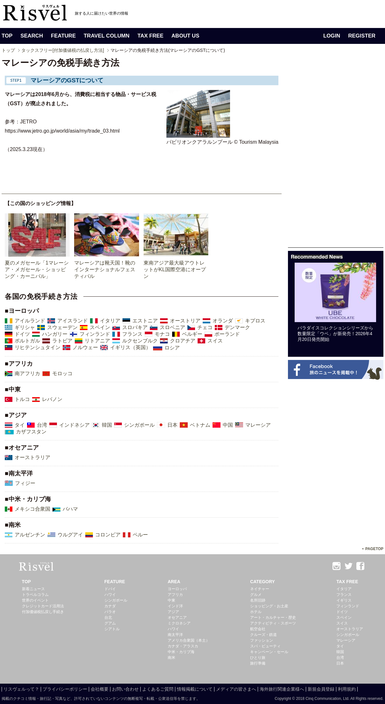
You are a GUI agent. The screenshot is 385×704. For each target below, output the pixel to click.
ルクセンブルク (140, 340)
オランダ (223, 320)
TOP (7, 36)
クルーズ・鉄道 (263, 634)
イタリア (110, 320)
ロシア (172, 347)
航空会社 (257, 629)
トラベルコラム (35, 594)
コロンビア (108, 534)
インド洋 (175, 606)
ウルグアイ (70, 534)
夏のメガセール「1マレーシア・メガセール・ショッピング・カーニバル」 (37, 269)
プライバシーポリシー (65, 689)
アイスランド (72, 320)
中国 (228, 425)
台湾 (42, 425)
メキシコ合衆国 (32, 509)
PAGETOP (374, 549)
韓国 (107, 425)
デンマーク (237, 327)
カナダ (110, 606)
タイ (20, 425)
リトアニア (97, 340)
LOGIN (331, 36)
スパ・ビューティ (265, 646)
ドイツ (22, 334)
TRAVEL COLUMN (107, 36)
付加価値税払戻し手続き (43, 612)
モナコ (162, 334)
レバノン (52, 399)
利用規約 (347, 689)
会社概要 (99, 689)
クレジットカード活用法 (43, 606)
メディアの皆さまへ (236, 689)
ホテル (256, 612)
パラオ (110, 612)
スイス (215, 340)
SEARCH (31, 36)
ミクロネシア (179, 623)
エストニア (145, 320)
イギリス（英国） (130, 347)
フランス (132, 334)
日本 (172, 425)
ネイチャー (259, 589)
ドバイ (110, 589)
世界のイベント (35, 600)
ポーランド (227, 334)
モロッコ (62, 373)
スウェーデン (62, 327)
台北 (108, 617)
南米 (171, 657)
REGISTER (361, 36)
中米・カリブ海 (181, 652)
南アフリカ (27, 373)
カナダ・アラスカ (183, 646)
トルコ (22, 399)
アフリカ (175, 594)
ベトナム (200, 425)
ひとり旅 (257, 657)
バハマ (70, 509)
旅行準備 (257, 663)
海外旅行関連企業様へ (282, 689)
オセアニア (177, 617)
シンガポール (139, 425)
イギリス (344, 600)
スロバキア (135, 327)
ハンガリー (54, 334)
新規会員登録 (321, 689)
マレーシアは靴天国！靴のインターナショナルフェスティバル (104, 269)
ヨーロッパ (177, 589)
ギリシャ (25, 327)
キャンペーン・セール (269, 652)
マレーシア (258, 425)
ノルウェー (85, 347)
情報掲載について (195, 689)
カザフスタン (31, 431)
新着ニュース (33, 589)
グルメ (256, 594)
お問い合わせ (125, 689)
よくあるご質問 (157, 689)
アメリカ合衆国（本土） (189, 640)
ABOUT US (186, 36)
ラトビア (62, 340)
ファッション (261, 640)
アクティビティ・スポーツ (273, 623)
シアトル (112, 629)
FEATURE (63, 36)
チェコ (205, 327)
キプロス (255, 320)
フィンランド (95, 334)
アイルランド (30, 320)
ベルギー (192, 334)
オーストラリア (32, 457)
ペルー (140, 534)
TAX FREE (150, 36)
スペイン (100, 327)
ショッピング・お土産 (269, 606)
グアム (110, 623)
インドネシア (74, 425)
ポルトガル (27, 340)
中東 (171, 600)
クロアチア (182, 340)
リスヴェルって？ (21, 689)
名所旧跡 (257, 600)
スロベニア (172, 327)
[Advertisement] (307, 152)
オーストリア (185, 320)
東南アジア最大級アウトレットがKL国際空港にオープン (175, 269)
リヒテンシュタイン (37, 347)
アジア (173, 612)
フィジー (25, 483)
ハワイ (110, 594)
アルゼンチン (30, 534)
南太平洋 (175, 634)
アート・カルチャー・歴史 (273, 617)
